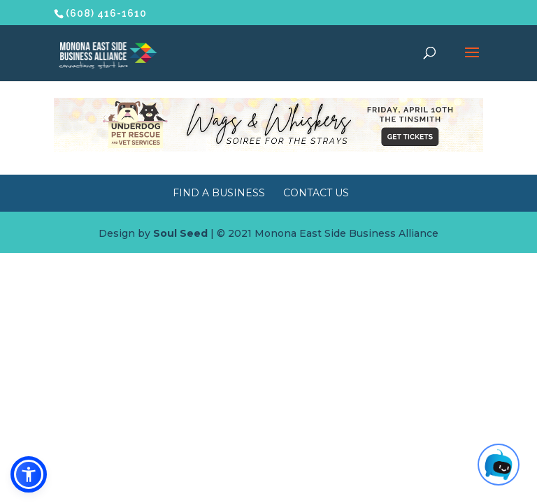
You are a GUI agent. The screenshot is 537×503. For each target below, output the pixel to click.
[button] (28, 474)
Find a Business (219, 193)
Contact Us (316, 193)
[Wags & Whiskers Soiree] (268, 148)
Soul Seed (180, 233)
